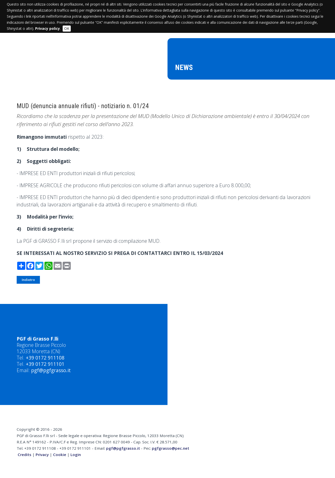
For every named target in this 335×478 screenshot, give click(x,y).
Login (75, 454)
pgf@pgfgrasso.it (51, 370)
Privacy (42, 454)
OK (66, 28)
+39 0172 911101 (45, 364)
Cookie (59, 454)
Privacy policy (47, 28)
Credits (24, 454)
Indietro (28, 279)
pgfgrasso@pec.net (170, 448)
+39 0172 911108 (45, 357)
